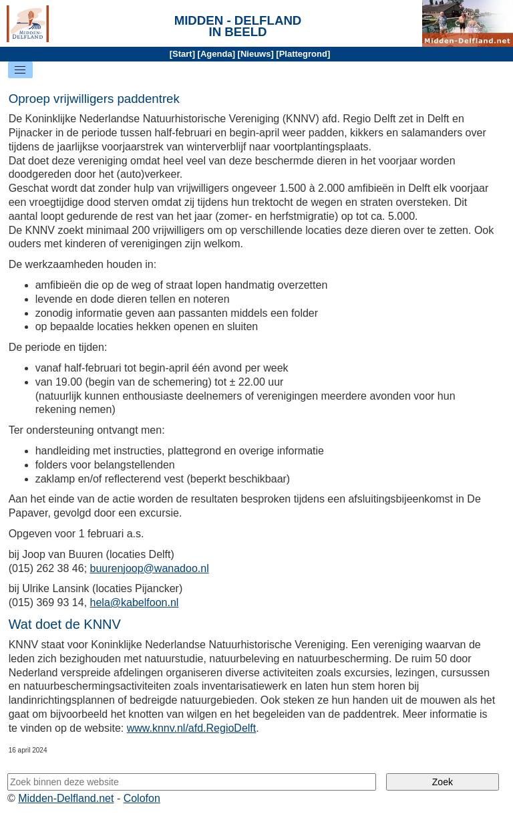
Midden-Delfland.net (66, 798)
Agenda (216, 54)
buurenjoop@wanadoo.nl (149, 568)
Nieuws (255, 54)
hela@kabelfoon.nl (134, 602)
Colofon (142, 798)
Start (182, 54)
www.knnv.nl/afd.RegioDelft (191, 728)
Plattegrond (303, 54)
